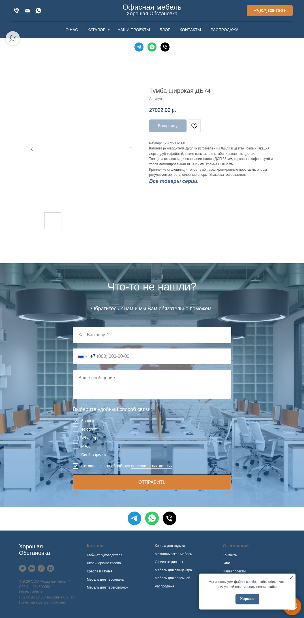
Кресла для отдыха (170, 546)
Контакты (230, 555)
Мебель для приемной (172, 578)
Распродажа (164, 586)
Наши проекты (234, 571)
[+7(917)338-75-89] (16, 10)
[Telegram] (139, 47)
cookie (251, 582)
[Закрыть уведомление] (291, 578)
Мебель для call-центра (173, 570)
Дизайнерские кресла (104, 563)
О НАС (71, 29)
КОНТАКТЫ (190, 29)
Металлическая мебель (173, 554)
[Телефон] (165, 47)
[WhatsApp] (38, 10)
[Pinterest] (41, 568)
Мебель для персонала (105, 579)
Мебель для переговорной (108, 587)
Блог (226, 563)
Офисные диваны (169, 562)
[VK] (22, 568)
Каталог (95, 546)
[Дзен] (50, 568)
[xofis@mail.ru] (27, 10)
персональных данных (151, 466)
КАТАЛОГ (96, 29)
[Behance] (31, 568)
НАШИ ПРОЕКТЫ (133, 29)
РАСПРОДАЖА (224, 29)
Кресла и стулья (100, 571)
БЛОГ (165, 29)
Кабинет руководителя (104, 555)
